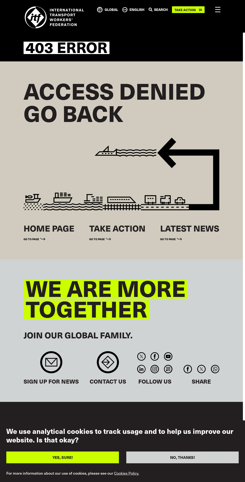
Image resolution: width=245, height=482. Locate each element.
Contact (108, 364)
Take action (185, 10)
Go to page (31, 239)
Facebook (154, 356)
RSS (168, 369)
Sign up (51, 364)
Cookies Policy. (126, 474)
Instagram (154, 369)
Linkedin (141, 369)
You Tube (168, 356)
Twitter (141, 356)
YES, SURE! (62, 458)
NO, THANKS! (182, 458)
